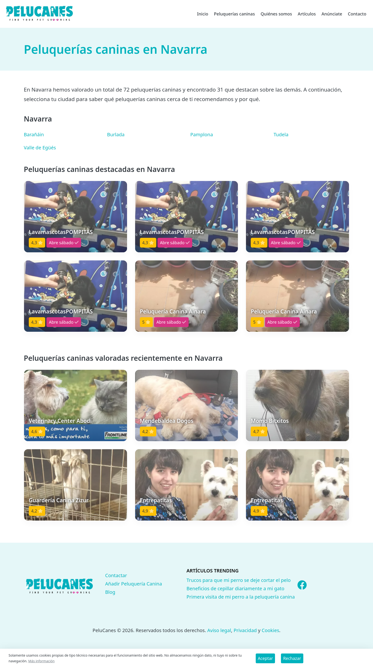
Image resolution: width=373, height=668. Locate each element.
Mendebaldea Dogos (166, 420)
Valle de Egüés (40, 147)
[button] (75, 217)
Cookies (270, 630)
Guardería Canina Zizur (59, 500)
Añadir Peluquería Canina (133, 583)
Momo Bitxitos (270, 420)
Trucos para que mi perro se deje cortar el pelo (238, 580)
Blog (110, 592)
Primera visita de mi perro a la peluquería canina (240, 597)
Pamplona (201, 134)
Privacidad (245, 630)
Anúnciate (331, 14)
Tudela (281, 134)
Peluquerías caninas (234, 14)
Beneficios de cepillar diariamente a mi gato (235, 588)
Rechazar (292, 658)
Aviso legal (219, 630)
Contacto (357, 14)
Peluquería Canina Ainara (173, 311)
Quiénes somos (276, 14)
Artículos (307, 14)
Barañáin (34, 134)
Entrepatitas (156, 500)
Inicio (202, 14)
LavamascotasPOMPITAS (61, 232)
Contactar (116, 575)
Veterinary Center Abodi (60, 420)
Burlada (116, 134)
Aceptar (265, 658)
